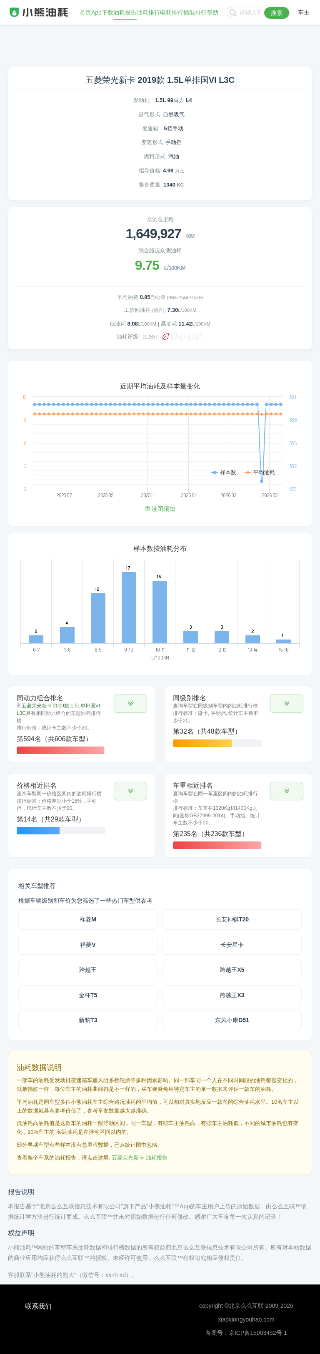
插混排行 (195, 12)
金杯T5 (88, 995)
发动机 (141, 100)
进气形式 (149, 114)
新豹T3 (88, 1020)
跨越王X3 (232, 995)
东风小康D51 (232, 1020)
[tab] (82, 724)
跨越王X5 (232, 969)
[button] (130, 703)
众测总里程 (160, 219)
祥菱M (88, 919)
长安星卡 (232, 944)
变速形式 (152, 142)
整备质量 (149, 185)
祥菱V (87, 944)
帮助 (212, 12)
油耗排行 (148, 12)
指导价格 (149, 170)
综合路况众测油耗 (160, 250)
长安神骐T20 (232, 919)
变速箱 (150, 128)
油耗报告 (125, 12)
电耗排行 (171, 12)
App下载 (102, 12)
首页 (85, 12)
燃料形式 (154, 156)
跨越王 (88, 969)
